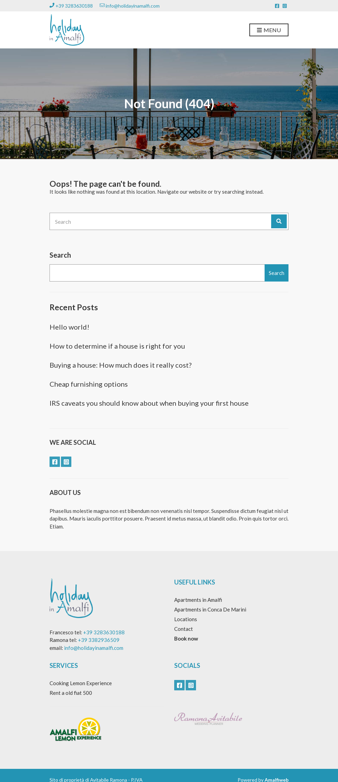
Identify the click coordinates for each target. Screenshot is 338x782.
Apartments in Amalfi (198, 600)
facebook (277, 5)
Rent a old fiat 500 (71, 693)
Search (60, 255)
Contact (183, 629)
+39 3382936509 (98, 640)
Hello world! (69, 327)
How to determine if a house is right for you (117, 346)
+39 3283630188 (71, 6)
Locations (185, 619)
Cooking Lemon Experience (81, 683)
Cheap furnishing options (89, 384)
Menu (269, 30)
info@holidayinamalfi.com (130, 6)
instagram (284, 5)
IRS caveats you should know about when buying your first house (149, 403)
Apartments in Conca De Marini (210, 609)
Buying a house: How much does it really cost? (121, 365)
